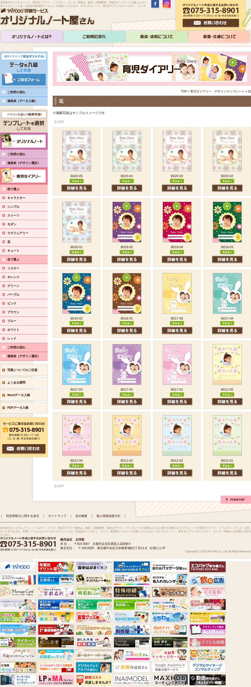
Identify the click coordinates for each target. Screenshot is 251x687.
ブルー (14, 321)
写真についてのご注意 (22, 370)
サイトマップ (57, 516)
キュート (16, 250)
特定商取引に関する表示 (22, 516)
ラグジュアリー (20, 233)
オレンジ (16, 277)
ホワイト (16, 330)
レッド (14, 338)
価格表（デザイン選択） (26, 163)
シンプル (16, 206)
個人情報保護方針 (108, 516)
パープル (16, 294)
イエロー (16, 268)
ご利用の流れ (16, 92)
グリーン (16, 286)
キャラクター (19, 198)
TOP (184, 91)
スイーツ (16, 215)
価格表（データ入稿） (22, 101)
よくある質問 (16, 382)
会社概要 (81, 516)
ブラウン (16, 312)
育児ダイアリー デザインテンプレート (217, 91)
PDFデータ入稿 (17, 407)
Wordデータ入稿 (18, 395)
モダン (14, 224)
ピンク (14, 303)
